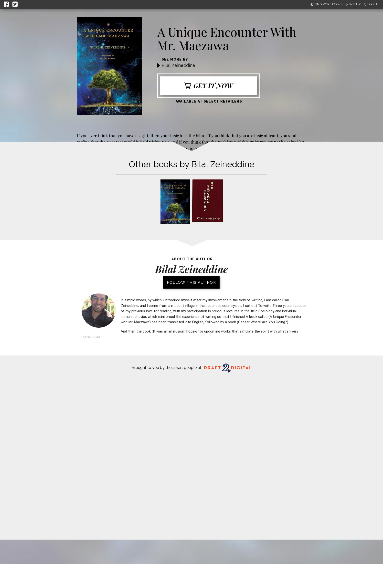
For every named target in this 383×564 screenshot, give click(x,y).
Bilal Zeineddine (178, 65)
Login (370, 4)
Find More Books (326, 4)
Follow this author (191, 282)
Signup (353, 4)
